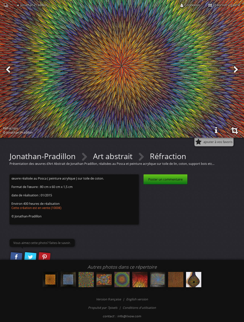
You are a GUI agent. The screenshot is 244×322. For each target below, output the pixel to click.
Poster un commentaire (165, 179)
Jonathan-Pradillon (32, 5)
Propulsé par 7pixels (102, 308)
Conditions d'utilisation (139, 308)
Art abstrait (113, 156)
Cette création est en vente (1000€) (36, 208)
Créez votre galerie (224, 5)
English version (137, 299)
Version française (109, 299)
